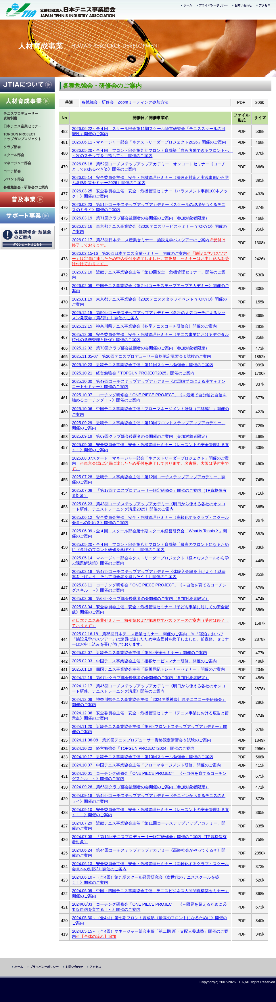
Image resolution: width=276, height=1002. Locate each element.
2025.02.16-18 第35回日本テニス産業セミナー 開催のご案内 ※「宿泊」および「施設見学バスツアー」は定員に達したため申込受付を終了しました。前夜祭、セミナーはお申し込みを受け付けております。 (150, 639)
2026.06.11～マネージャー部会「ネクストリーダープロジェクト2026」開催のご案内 (149, 142)
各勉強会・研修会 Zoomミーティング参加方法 (125, 102)
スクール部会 (13, 155)
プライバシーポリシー (213, 5)
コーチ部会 (12, 171)
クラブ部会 (12, 147)
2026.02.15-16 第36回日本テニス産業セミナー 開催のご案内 (129, 253)
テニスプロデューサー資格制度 (20, 116)
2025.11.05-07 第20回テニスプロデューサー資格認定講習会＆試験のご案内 (141, 356)
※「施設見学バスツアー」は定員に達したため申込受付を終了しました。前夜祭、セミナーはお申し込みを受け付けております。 (150, 258)
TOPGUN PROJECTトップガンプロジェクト (22, 136)
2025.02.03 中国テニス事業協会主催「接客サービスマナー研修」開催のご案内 (144, 661)
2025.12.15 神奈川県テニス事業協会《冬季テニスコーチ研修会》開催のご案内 (144, 326)
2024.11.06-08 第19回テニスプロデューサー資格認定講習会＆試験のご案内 (141, 740)
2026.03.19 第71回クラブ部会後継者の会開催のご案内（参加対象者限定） (140, 218)
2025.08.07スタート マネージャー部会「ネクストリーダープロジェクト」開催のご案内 (150, 463)
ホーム (187, 5)
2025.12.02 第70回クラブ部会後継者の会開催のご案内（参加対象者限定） (140, 348)
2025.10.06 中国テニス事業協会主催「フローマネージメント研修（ (134, 408)
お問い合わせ (243, 5)
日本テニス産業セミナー (22, 126)
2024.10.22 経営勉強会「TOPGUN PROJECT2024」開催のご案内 (133, 748)
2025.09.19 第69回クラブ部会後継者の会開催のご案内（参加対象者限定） (140, 436)
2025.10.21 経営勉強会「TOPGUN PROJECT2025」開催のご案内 (133, 373)
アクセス (264, 5)
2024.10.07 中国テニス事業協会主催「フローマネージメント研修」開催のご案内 (146, 765)
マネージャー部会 (17, 163)
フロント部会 (13, 179)
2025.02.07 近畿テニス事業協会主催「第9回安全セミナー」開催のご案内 (139, 652)
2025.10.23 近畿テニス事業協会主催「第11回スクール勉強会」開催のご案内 (142, 364)
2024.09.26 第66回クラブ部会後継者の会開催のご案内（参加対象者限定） (140, 787)
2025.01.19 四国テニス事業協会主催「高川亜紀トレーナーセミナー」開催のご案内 (148, 669)
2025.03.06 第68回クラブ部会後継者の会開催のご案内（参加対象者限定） (140, 598)
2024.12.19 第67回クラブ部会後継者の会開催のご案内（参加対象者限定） (140, 677)
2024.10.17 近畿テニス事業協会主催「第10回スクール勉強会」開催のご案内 (142, 756)
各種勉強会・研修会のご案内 (25, 187)
